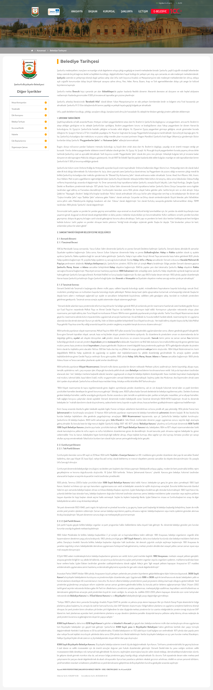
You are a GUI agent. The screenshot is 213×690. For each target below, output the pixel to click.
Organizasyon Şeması (20, 147)
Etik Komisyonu (17, 115)
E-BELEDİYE (160, 11)
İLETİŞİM (143, 11)
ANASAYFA (77, 11)
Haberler (15, 134)
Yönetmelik (16, 109)
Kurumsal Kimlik (18, 128)
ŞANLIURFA (127, 11)
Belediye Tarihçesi (58, 50)
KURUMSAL (109, 11)
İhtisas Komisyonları (19, 102)
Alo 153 (179, 3)
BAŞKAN (92, 11)
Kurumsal (41, 50)
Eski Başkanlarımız (19, 141)
